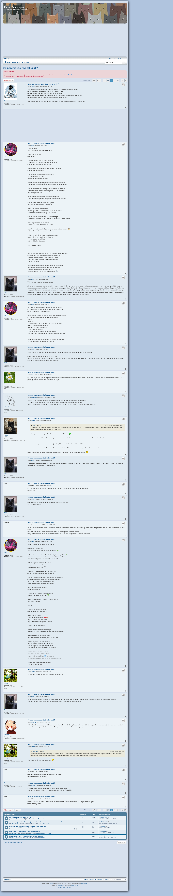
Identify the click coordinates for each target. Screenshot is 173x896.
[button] (94, 80)
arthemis (103, 826)
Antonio (6, 435)
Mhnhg (6, 683)
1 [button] (100, 80)
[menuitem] (6, 58)
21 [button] (122, 80)
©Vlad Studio (74, 885)
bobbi (12, 837)
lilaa (5, 383)
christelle (103, 831)
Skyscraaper (14, 823)
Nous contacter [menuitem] (89, 879)
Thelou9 (6, 783)
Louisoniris (14, 819)
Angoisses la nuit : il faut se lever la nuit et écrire (26, 836)
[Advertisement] (65, 40)
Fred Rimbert (84, 883)
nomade (13, 833)
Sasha (5, 292)
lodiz (102, 836)
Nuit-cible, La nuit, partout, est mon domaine (24, 831)
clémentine (7, 407)
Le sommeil (46, 823)
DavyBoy (6, 734)
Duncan (6, 100)
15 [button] (108, 80)
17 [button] (114, 80)
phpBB (51, 883)
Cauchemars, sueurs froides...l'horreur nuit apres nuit (28, 826)
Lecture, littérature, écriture (43, 833)
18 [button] (118, 80)
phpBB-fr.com (61, 885)
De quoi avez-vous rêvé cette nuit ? (20, 68)
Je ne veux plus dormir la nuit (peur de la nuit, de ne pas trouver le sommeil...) (36, 822)
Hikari (5, 157)
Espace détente (42, 819)
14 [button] (104, 80)
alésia (13, 828)
